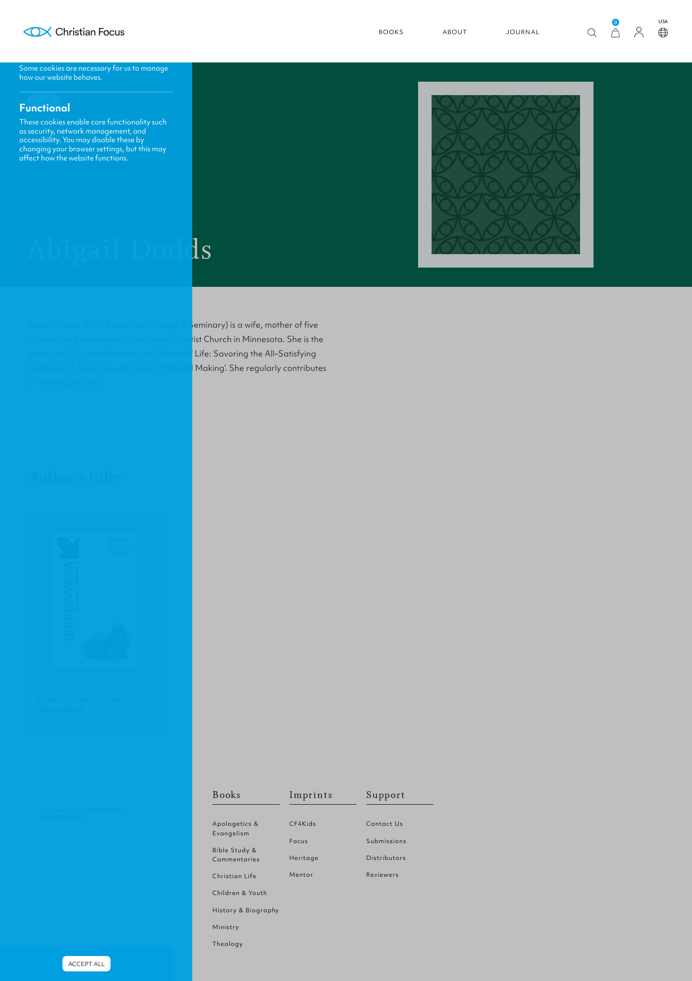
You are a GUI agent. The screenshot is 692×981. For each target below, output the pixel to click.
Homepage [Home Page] (74, 32)
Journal (523, 32)
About (455, 32)
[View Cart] (615, 32)
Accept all (86, 964)
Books (391, 32)
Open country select (663, 32)
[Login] (639, 32)
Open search (592, 32)
